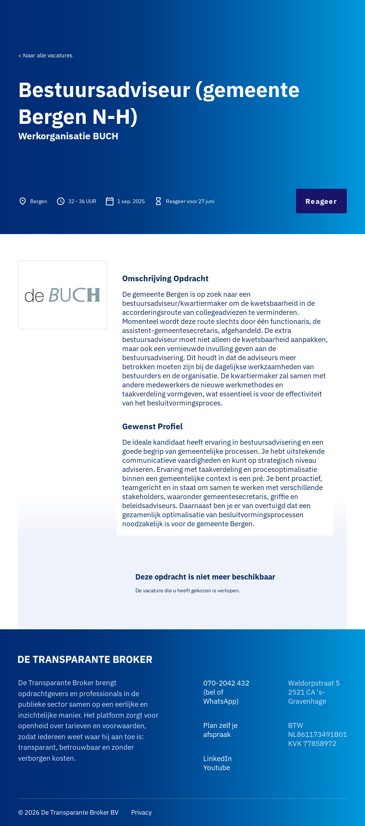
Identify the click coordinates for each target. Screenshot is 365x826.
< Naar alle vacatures (45, 55)
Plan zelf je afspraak (220, 730)
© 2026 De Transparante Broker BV (68, 812)
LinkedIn (217, 758)
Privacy (141, 812)
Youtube (216, 767)
